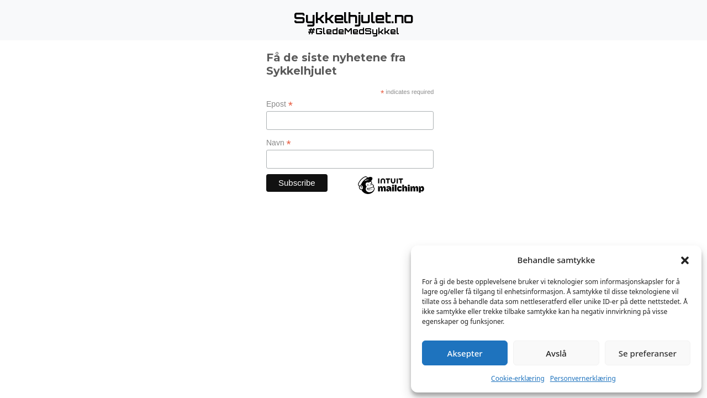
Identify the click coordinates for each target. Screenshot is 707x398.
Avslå (556, 353)
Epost (279, 104)
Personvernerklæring (583, 378)
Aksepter (465, 353)
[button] (684, 259)
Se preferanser (648, 353)
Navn (278, 143)
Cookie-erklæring (518, 378)
